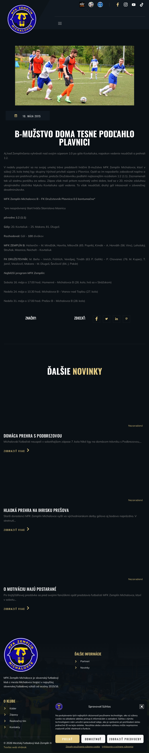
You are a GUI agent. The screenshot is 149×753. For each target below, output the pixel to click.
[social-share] (96, 319)
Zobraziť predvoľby (125, 739)
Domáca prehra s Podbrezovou (33, 435)
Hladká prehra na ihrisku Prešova (37, 510)
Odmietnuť (93, 739)
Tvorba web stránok (15, 747)
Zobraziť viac (17, 450)
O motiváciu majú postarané (31, 590)
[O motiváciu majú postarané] (74, 560)
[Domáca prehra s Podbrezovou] (74, 406)
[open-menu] (59, 23)
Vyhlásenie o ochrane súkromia (117, 746)
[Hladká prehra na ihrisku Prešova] (74, 481)
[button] (142, 706)
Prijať (67, 739)
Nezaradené (135, 425)
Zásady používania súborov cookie (83, 746)
